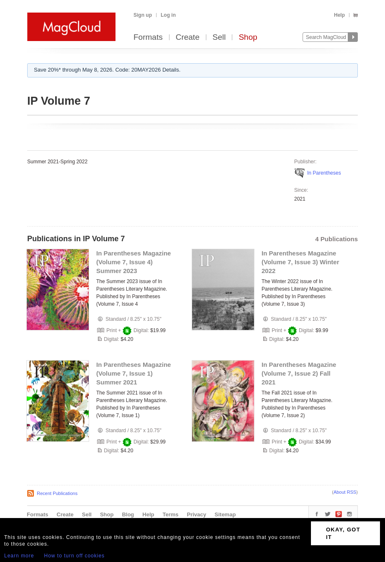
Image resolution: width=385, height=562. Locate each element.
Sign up (142, 15)
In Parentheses (324, 173)
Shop (248, 37)
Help (339, 15)
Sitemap (225, 514)
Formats (148, 37)
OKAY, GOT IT (343, 533)
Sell (219, 37)
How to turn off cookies (74, 556)
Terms (170, 514)
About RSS (345, 492)
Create (188, 37)
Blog (128, 514)
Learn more (19, 556)
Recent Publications (57, 493)
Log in (168, 15)
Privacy (196, 514)
